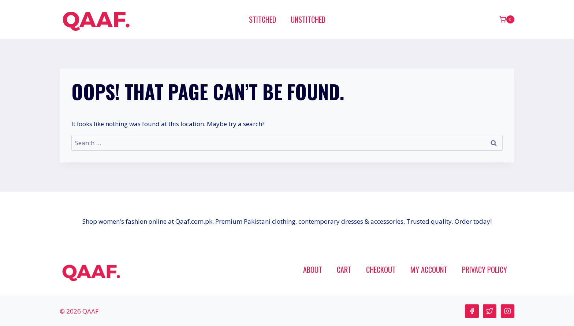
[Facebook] (471, 311)
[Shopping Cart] (506, 19)
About (312, 269)
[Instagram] (507, 311)
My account (428, 269)
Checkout (381, 269)
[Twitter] (489, 311)
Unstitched (308, 19)
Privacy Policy (484, 269)
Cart (344, 269)
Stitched (262, 19)
